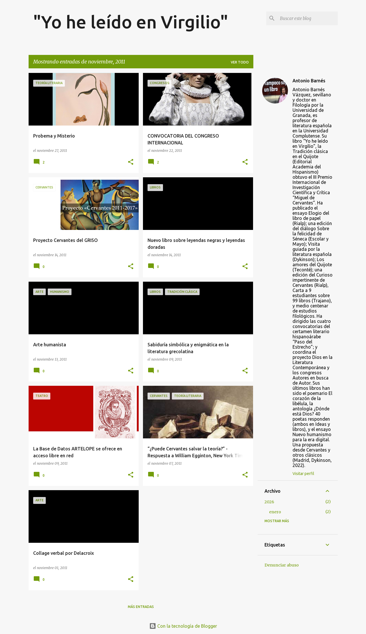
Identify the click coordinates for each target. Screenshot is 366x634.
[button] (130, 162)
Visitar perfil (303, 473)
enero (275, 511)
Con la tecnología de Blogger (183, 626)
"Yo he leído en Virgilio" (130, 22)
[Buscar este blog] (308, 18)
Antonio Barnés (309, 80)
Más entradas (141, 607)
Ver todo (240, 62)
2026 (269, 501)
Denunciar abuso (281, 565)
